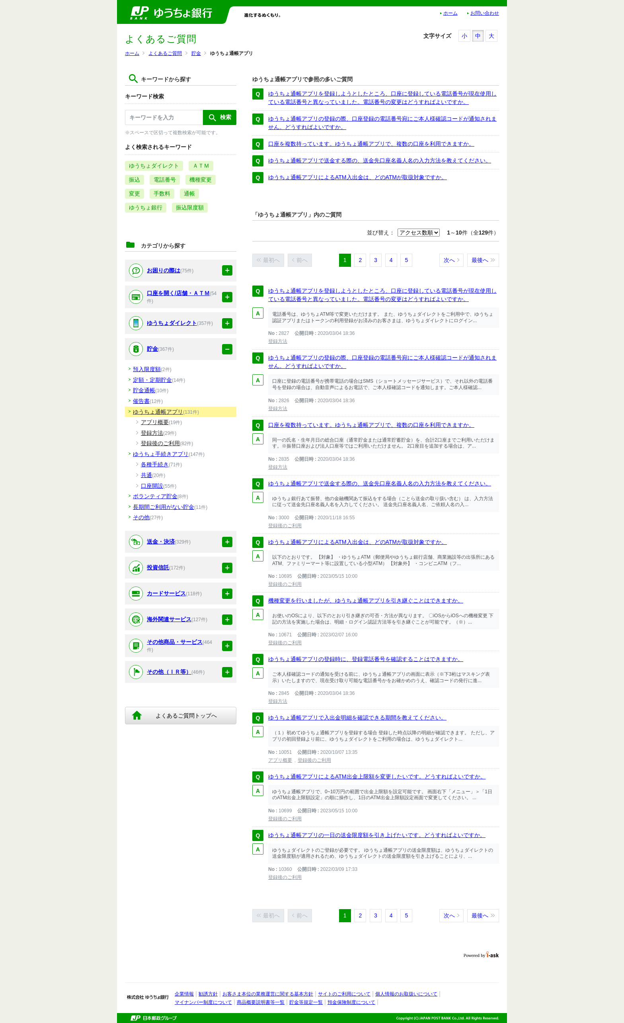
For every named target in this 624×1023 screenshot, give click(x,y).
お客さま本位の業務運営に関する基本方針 (267, 994)
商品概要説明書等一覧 (261, 1002)
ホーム (450, 13)
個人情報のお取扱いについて (406, 994)
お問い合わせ (484, 13)
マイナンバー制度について (203, 1002)
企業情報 (184, 994)
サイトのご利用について (344, 994)
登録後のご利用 (285, 525)
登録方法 (277, 341)
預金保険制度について (351, 1002)
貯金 (196, 53)
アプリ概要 (280, 760)
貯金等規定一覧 (306, 1002)
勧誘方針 (208, 994)
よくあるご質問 (165, 53)
